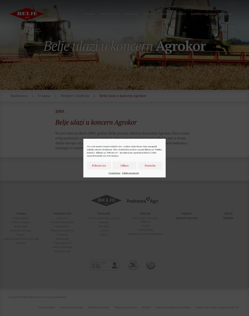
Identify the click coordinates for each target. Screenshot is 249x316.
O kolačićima (114, 173)
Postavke (150, 165)
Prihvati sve (99, 165)
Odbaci (124, 165)
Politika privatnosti (130, 173)
